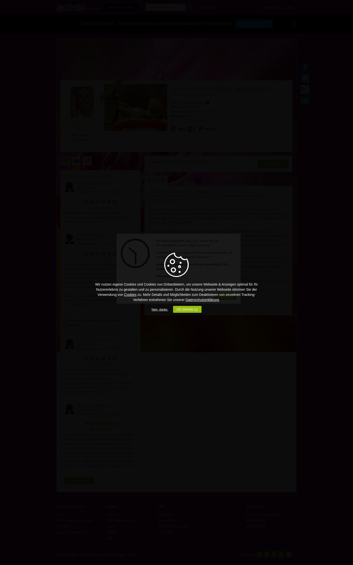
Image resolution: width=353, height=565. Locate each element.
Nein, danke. (159, 309)
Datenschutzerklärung (202, 300)
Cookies (130, 295)
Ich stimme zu (187, 309)
